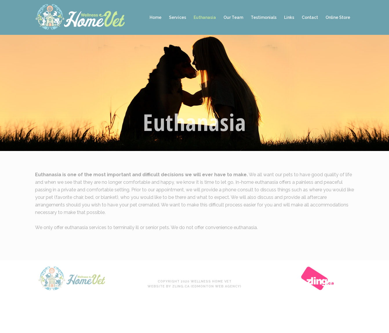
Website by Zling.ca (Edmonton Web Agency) (194, 264)
